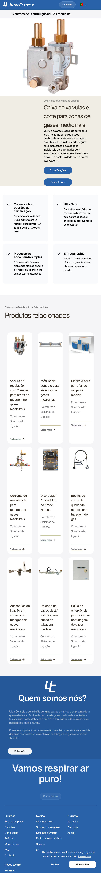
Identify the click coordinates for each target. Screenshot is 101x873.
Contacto (67, 4)
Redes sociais (13, 864)
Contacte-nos (57, 182)
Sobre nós (20, 751)
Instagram (10, 870)
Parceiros (72, 827)
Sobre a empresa (14, 821)
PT (83, 4)
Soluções (72, 821)
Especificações (58, 170)
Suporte (40, 844)
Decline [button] (55, 864)
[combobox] (83, 5)
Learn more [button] (84, 856)
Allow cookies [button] (82, 864)
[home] (22, 5)
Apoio (70, 832)
